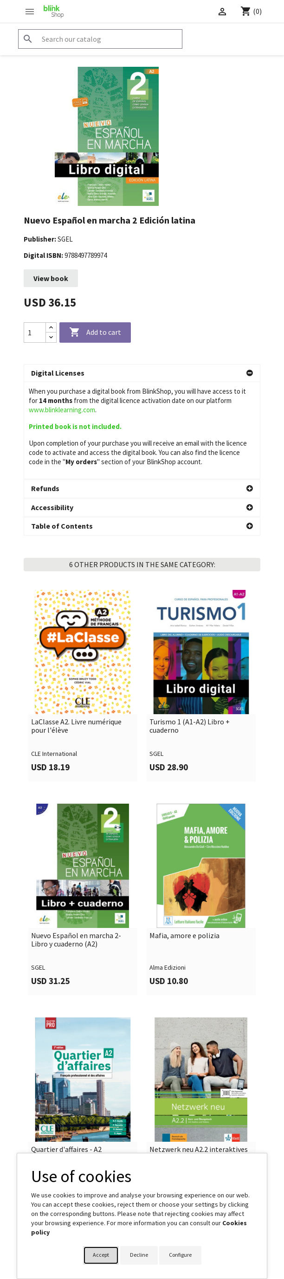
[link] (83, 589)
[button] (142, 373)
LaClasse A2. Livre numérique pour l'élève (76, 629)
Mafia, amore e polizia (184, 839)
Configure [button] (180, 1254)
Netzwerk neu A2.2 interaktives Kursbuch (198, 1057)
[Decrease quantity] (51, 337)
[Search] (100, 39)
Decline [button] (139, 1254)
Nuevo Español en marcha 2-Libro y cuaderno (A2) (76, 843)
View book (50, 278)
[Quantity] (35, 332)
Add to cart (95, 332)
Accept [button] (101, 1254)
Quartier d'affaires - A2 (66, 1053)
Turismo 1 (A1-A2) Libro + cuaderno (189, 629)
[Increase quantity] (51, 327)
